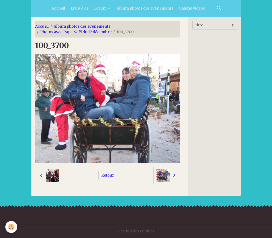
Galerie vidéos (192, 8)
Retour (107, 175)
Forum (100, 8)
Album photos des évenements (145, 8)
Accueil (58, 8)
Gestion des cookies (136, 231)
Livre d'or (79, 8)
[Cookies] (11, 227)
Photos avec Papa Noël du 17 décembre (76, 32)
